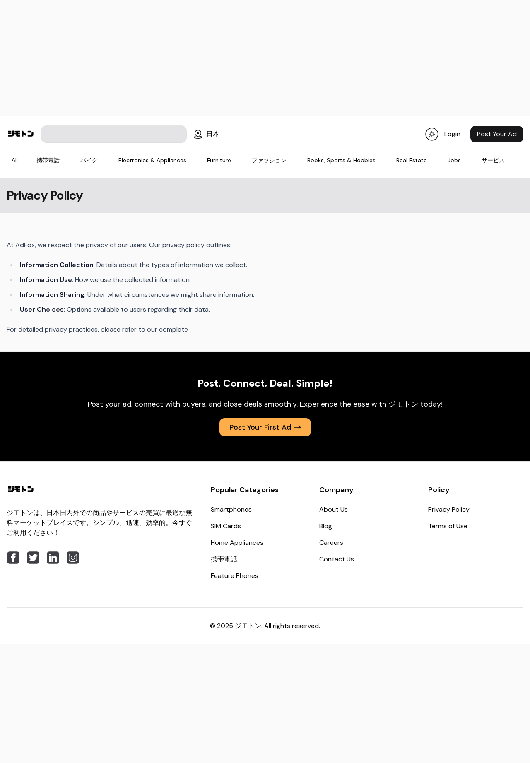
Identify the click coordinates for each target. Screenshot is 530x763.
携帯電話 (224, 559)
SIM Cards (226, 526)
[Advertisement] (265, 58)
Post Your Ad (497, 134)
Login (452, 134)
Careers (331, 542)
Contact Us (336, 559)
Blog (325, 526)
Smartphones (231, 509)
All (15, 160)
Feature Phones (234, 575)
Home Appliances (237, 542)
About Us (333, 509)
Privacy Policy (449, 509)
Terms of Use (447, 526)
